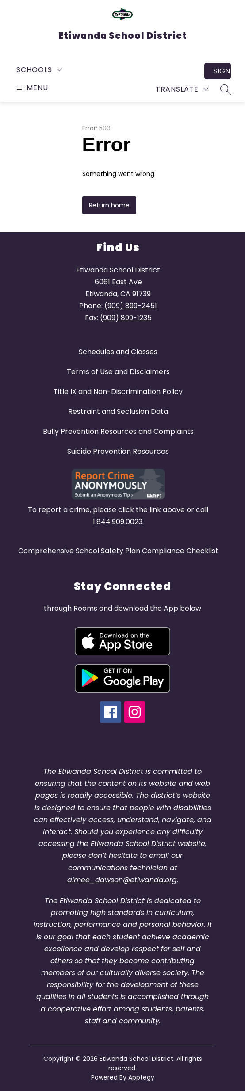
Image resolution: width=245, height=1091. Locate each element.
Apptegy (141, 1077)
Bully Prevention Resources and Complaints (118, 431)
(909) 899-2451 (130, 306)
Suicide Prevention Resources (118, 451)
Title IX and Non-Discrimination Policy (118, 392)
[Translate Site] (182, 89)
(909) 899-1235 (126, 318)
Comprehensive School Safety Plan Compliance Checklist (118, 551)
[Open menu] (31, 87)
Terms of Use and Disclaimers (118, 372)
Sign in (222, 71)
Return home (109, 205)
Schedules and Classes (118, 352)
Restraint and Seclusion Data (118, 411)
